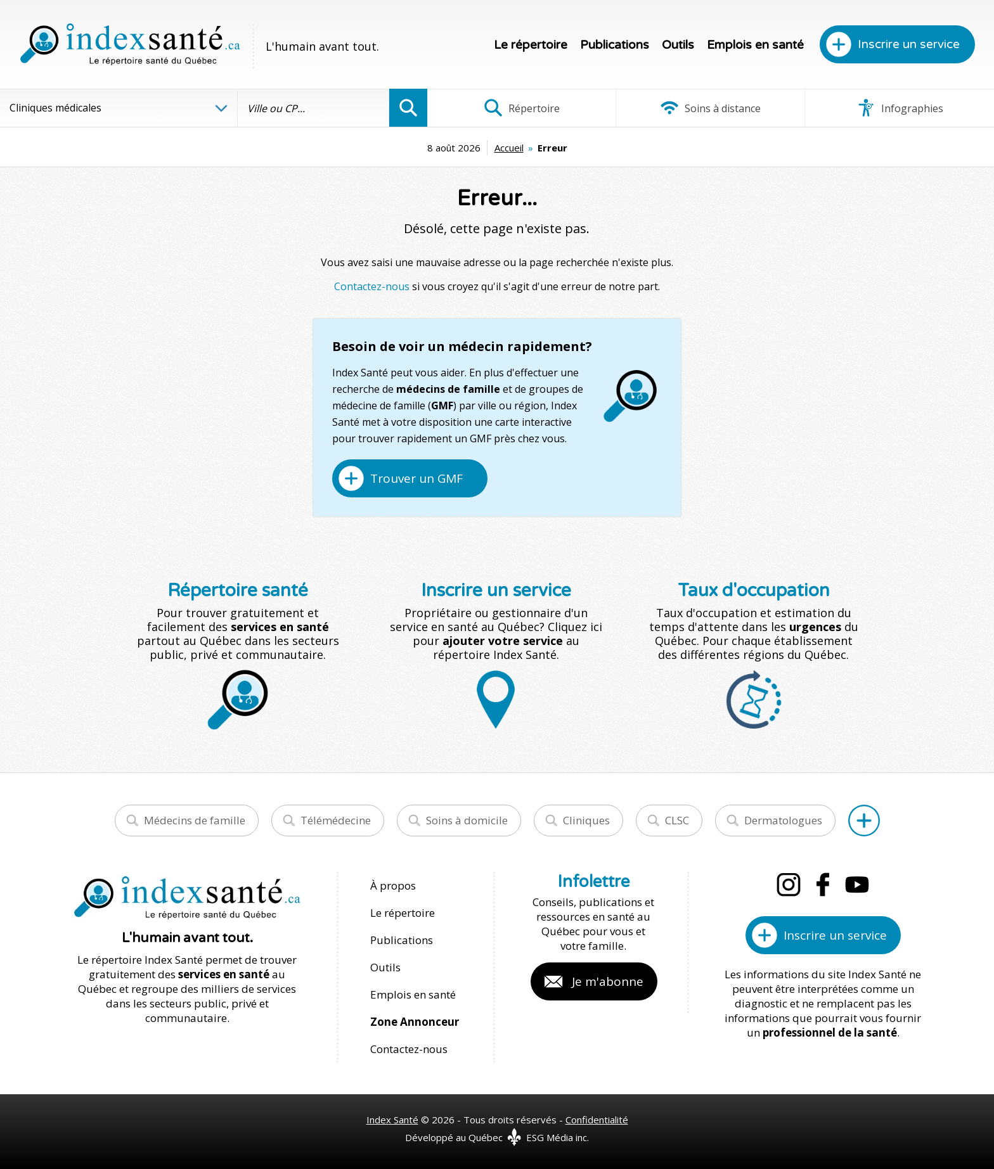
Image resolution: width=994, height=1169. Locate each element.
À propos (393, 885)
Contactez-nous (372, 286)
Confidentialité (596, 1119)
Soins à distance (710, 107)
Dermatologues (783, 820)
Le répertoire (530, 45)
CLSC (677, 820)
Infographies (899, 107)
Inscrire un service (909, 44)
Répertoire (522, 107)
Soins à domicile (467, 820)
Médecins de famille (194, 820)
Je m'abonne (607, 981)
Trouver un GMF (416, 478)
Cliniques (586, 820)
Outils (678, 45)
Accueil (509, 147)
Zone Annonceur (414, 1021)
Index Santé (392, 1119)
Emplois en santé (755, 45)
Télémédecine (335, 820)
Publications (614, 45)
